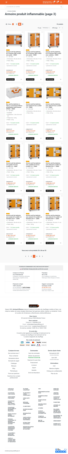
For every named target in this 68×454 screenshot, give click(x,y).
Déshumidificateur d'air (42, 392)
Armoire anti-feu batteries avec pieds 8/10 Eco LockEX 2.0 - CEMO (13, 164)
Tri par (39, 28)
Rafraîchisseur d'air (26, 410)
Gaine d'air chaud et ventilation (56, 398)
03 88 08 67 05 (46, 287)
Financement (34, 362)
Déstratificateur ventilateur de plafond (27, 428)
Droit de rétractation (34, 372)
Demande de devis (14, 358)
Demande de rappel (13, 361)
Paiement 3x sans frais (34, 360)
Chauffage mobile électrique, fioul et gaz (10, 402)
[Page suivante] (42, 256)
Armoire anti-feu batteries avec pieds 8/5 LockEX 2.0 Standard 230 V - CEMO (13, 217)
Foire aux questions (13, 373)
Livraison (34, 365)
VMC (38, 389)
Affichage (54, 28)
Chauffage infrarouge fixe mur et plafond (10, 428)
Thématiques (13, 371)
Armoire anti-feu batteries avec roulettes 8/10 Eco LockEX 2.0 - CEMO (33, 164)
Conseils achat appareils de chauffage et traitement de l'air (33, 333)
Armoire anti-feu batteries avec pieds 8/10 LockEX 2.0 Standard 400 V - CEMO (54, 217)
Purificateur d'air (41, 400)
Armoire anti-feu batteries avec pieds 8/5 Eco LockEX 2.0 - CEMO (53, 105)
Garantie (34, 370)
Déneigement (56, 421)
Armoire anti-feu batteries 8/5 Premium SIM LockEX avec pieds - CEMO (13, 53)
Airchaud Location (9, 389)
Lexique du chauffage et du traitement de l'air (33, 335)
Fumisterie (55, 402)
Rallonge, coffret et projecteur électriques (56, 411)
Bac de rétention (40, 421)
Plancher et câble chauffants (25, 394)
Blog (13, 368)
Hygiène (39, 408)
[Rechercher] (61, 7)
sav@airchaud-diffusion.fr (39, 326)
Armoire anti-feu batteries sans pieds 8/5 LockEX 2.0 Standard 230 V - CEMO (53, 164)
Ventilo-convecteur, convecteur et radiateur (10, 440)
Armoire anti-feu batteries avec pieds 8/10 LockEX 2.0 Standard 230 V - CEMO (34, 217)
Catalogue (14, 363)
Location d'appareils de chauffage (33, 337)
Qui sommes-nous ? (13, 353)
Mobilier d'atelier (55, 389)
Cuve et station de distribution (41, 412)
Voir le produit (10, 79)
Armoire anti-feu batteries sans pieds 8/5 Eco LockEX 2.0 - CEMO (34, 105)
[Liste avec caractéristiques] (22, 24)
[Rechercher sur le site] (32, 7)
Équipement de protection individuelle (56, 417)
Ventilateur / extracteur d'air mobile (26, 418)
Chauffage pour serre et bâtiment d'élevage (10, 409)
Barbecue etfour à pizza (56, 424)
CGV (54, 366)
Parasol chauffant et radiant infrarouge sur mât (10, 421)
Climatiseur (25, 406)
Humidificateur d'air (41, 396)
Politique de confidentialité (54, 371)
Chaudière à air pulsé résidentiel (10, 434)
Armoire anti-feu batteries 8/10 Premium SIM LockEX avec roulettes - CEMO (53, 53)
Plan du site (54, 373)
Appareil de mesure (55, 405)
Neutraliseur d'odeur (41, 404)
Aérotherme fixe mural (10, 397)
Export (34, 367)
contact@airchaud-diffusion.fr (35, 324)
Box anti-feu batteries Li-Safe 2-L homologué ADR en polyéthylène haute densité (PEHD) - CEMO (14, 106)
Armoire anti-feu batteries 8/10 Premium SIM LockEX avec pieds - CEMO (33, 53)
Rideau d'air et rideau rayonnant (10, 415)
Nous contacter (13, 356)
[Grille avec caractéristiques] (19, 24)
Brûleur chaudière (25, 403)
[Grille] (16, 24)
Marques (13, 366)
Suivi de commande (34, 353)
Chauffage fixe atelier (10, 393)
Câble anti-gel (25, 398)
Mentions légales (54, 368)
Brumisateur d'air (26, 414)
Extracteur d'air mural (25, 423)
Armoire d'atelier (55, 393)
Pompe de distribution (41, 417)
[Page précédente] (25, 256)
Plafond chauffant (25, 389)
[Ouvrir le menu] (6, 2)
